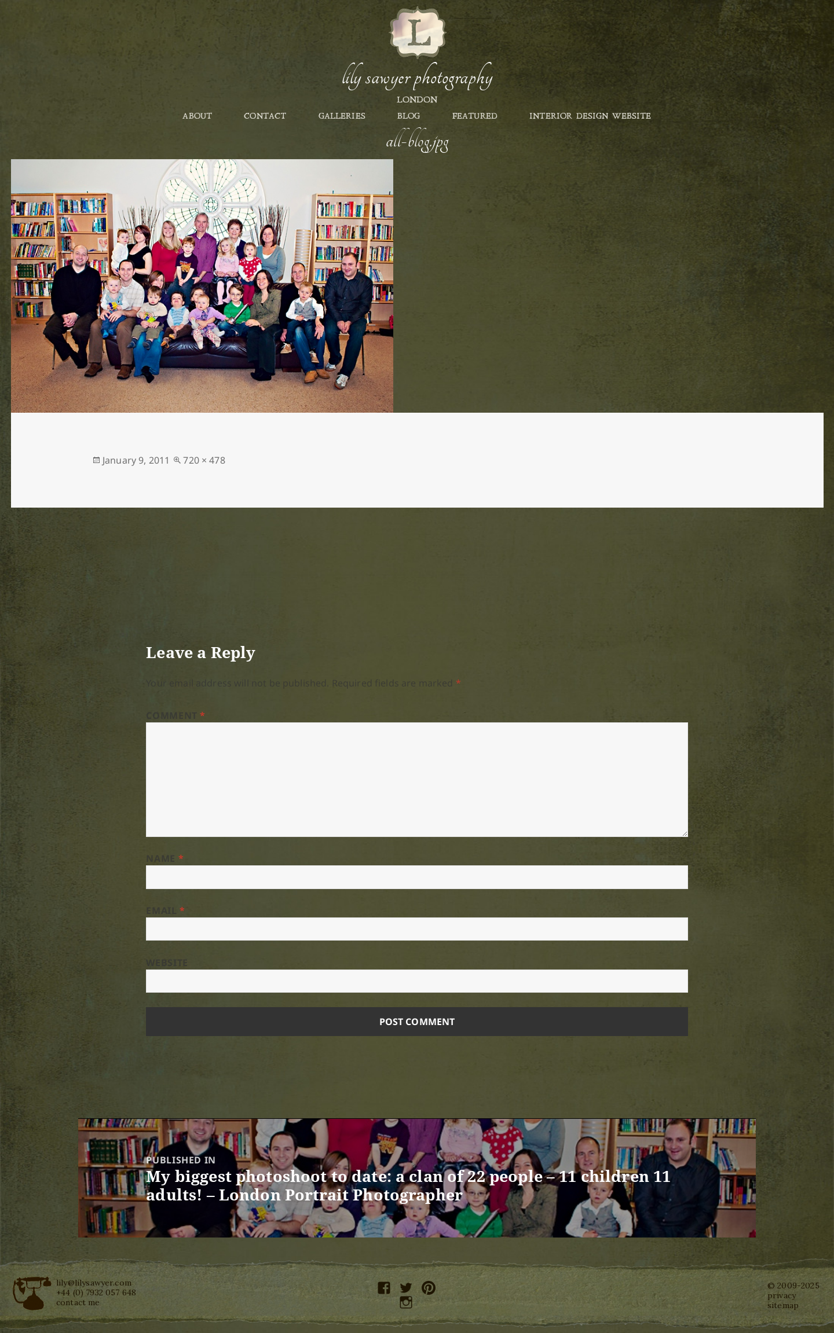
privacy (781, 1295)
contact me (78, 1302)
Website (167, 962)
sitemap (783, 1305)
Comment (176, 715)
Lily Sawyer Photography (417, 77)
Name (165, 858)
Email (165, 910)
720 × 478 (204, 460)
